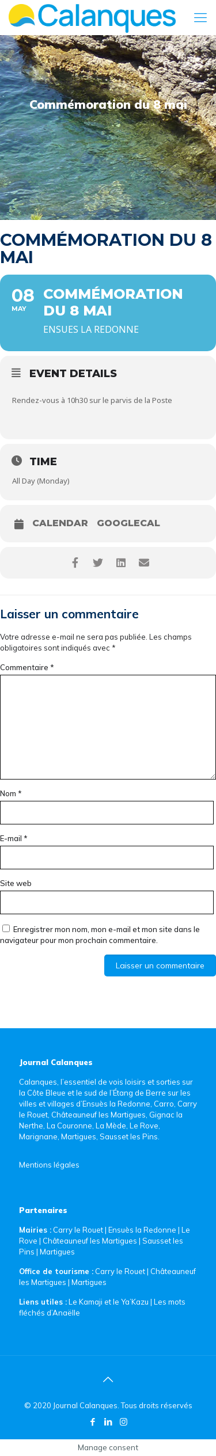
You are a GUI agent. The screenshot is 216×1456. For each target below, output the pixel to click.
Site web (16, 883)
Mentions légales (49, 1164)
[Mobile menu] (200, 17)
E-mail (14, 838)
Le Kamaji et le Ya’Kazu (109, 1301)
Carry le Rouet (78, 1229)
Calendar (60, 523)
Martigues (57, 1251)
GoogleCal (128, 523)
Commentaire (27, 667)
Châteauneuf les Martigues (90, 1240)
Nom (11, 793)
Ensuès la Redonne (143, 1229)
